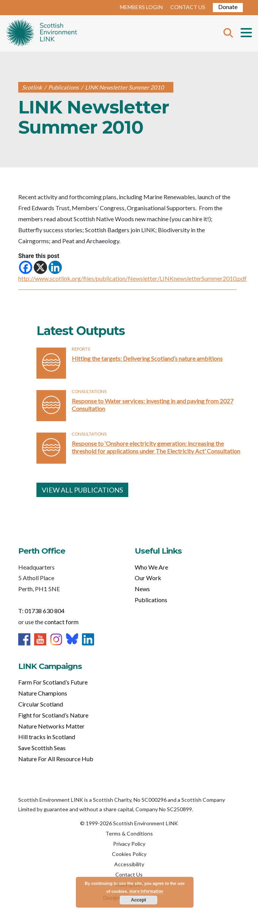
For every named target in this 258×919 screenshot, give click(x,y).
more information (146, 891)
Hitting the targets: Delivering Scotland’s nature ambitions (147, 358)
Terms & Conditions (129, 833)
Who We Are (151, 567)
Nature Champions (42, 693)
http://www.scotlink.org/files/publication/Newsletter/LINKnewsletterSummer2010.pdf (132, 278)
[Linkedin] (55, 267)
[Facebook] (25, 267)
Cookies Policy (129, 854)
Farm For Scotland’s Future (53, 682)
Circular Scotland (40, 704)
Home (41, 33)
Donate (228, 6)
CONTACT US (187, 7)
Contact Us (129, 874)
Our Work (148, 577)
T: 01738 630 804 (41, 610)
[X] (40, 267)
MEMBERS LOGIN (141, 7)
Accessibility (129, 864)
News (142, 588)
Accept (138, 900)
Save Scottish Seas (42, 747)
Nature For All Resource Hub (55, 758)
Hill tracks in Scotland (46, 736)
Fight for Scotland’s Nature (53, 715)
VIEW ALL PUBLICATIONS (82, 490)
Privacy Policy (129, 843)
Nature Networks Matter (51, 726)
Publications (151, 599)
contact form (61, 621)
